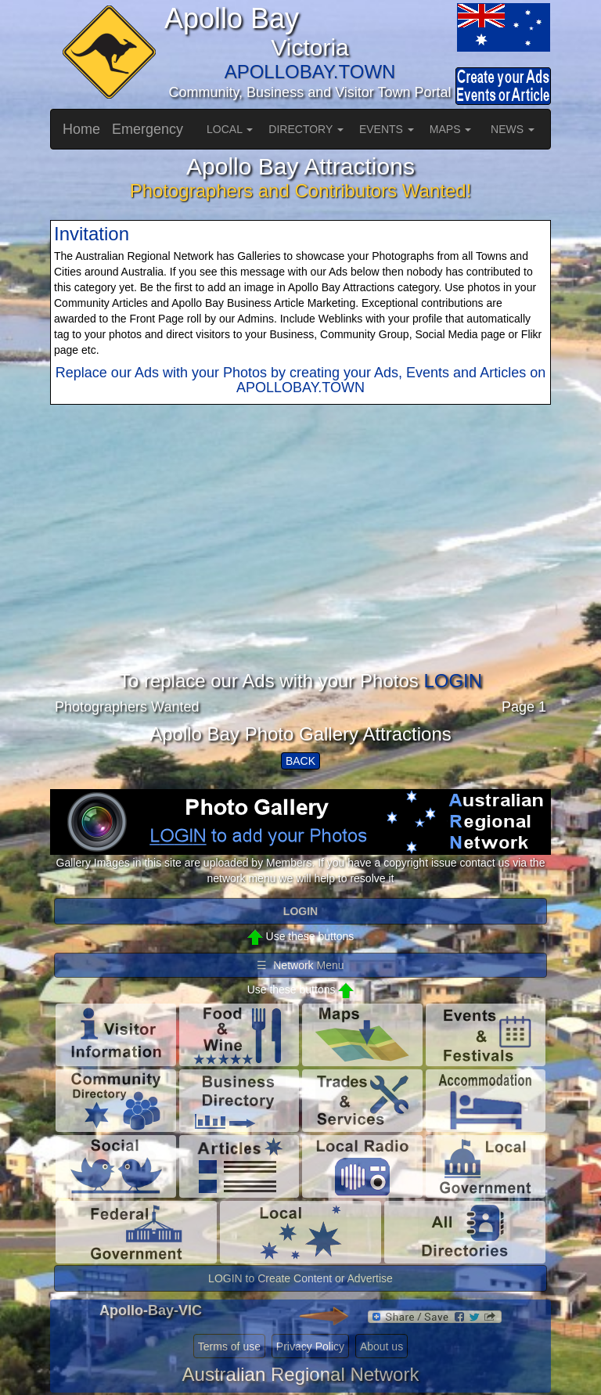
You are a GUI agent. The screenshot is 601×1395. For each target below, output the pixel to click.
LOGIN (452, 680)
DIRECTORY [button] (306, 129)
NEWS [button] (512, 129)
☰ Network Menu (300, 965)
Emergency (147, 129)
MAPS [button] (451, 129)
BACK (300, 761)
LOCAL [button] (230, 129)
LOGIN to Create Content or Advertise (300, 1278)
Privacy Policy (310, 1346)
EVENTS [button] (386, 129)
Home (81, 129)
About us (381, 1346)
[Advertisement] (300, 561)
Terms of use (229, 1346)
